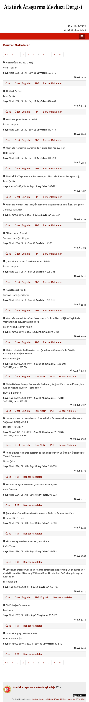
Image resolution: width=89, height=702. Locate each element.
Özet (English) (23, 83)
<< (6, 54)
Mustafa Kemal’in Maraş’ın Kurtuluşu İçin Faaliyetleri (34, 147)
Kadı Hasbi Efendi (14, 289)
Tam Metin (40, 376)
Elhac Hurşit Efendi (15, 233)
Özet (8, 83)
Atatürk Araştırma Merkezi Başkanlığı (34, 687)
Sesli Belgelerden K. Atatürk (20, 119)
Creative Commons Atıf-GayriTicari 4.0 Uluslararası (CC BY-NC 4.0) (57, 699)
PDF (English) (42, 597)
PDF (37, 83)
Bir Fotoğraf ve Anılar (16, 605)
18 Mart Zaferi (12, 91)
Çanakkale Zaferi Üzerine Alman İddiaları (27, 261)
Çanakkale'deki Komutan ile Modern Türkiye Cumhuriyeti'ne (38, 512)
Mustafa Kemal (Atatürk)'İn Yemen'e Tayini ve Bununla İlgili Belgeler (43, 204)
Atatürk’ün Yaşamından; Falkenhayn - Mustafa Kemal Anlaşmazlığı (41, 176)
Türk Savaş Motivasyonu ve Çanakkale (26, 541)
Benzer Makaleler (52, 83)
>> (60, 54)
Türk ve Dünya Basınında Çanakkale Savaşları (30, 484)
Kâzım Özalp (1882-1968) (18, 62)
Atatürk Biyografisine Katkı (20, 633)
